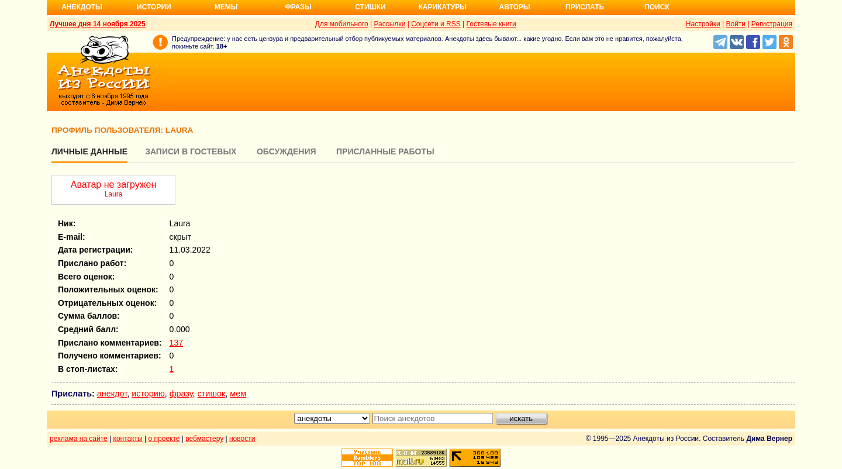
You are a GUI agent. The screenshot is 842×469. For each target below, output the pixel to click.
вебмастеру (204, 438)
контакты (128, 438)
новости (242, 438)
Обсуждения (286, 151)
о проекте (164, 438)
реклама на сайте (79, 438)
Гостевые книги (491, 24)
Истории (154, 7)
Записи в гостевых (190, 151)
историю (148, 393)
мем (238, 393)
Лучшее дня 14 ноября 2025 (98, 24)
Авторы (514, 7)
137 (176, 342)
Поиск (657, 7)
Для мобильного (341, 24)
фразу (181, 393)
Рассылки (389, 24)
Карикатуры (442, 7)
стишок (212, 393)
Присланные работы (385, 151)
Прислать (584, 7)
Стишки (370, 7)
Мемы (226, 7)
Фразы (298, 7)
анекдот (112, 393)
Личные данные (89, 151)
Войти (736, 24)
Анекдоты (81, 7)
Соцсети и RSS (436, 24)
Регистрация (771, 24)
